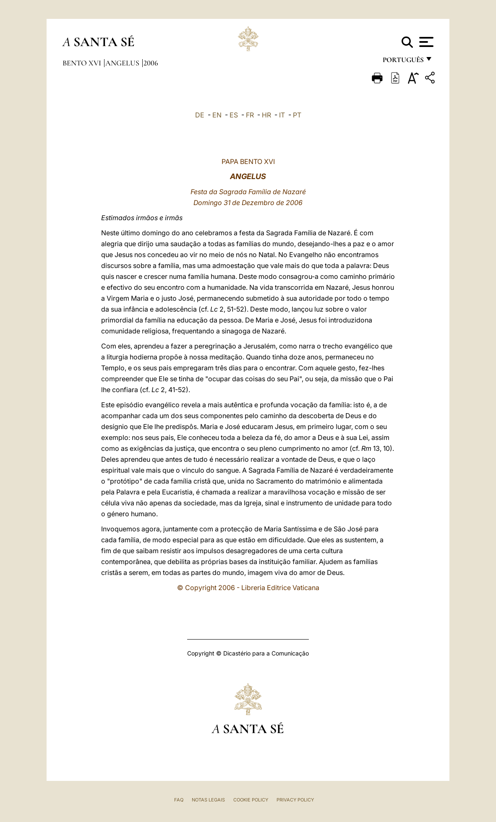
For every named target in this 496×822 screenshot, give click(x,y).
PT (297, 115)
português (403, 61)
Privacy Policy (295, 800)
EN (217, 115)
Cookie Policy (250, 800)
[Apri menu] (425, 42)
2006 (151, 63)
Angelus (123, 63)
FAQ (178, 800)
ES (234, 115)
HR (266, 115)
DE (199, 115)
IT (282, 115)
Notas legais (208, 800)
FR (250, 115)
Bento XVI (83, 63)
